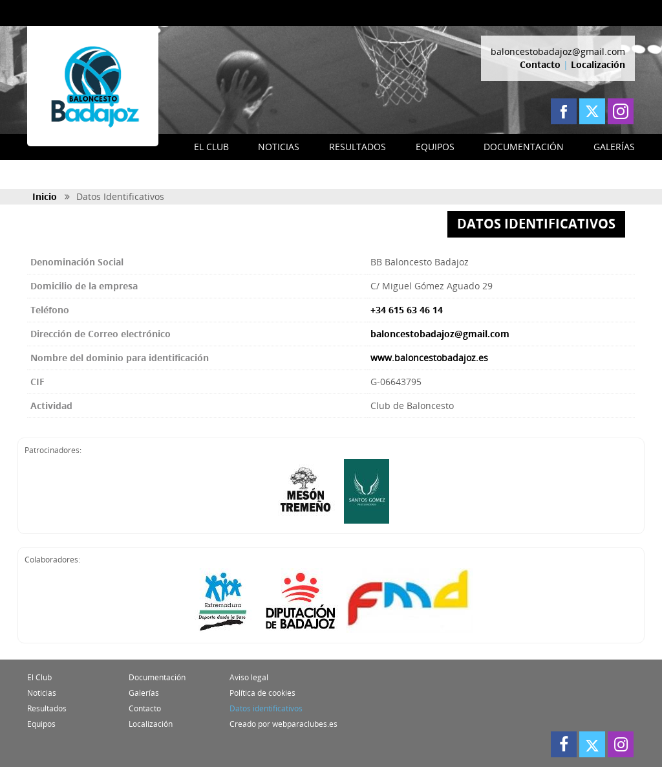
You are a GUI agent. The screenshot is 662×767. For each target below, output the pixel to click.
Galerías (144, 692)
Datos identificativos (266, 708)
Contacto (540, 64)
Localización (598, 64)
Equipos (41, 723)
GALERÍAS (614, 146)
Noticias (41, 692)
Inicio (44, 196)
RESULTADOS (357, 146)
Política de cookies (262, 692)
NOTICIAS (278, 146)
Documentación (157, 677)
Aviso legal (249, 677)
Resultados (47, 708)
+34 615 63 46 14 (406, 310)
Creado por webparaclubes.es (283, 723)
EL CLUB (211, 146)
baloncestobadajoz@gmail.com (558, 51)
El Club (39, 677)
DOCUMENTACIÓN (524, 146)
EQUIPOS (435, 146)
